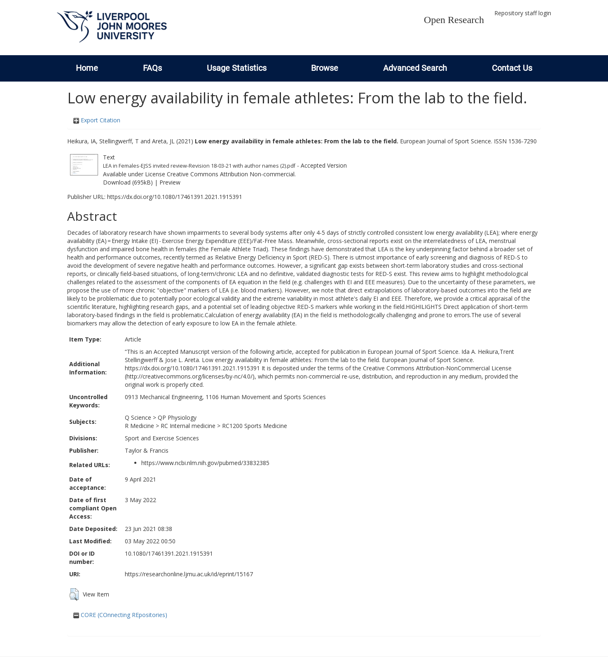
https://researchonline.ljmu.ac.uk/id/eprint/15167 (189, 574)
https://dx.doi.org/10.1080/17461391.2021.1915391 (174, 197)
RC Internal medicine (188, 426)
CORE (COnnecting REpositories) (120, 615)
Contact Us (512, 68)
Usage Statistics (237, 68)
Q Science (138, 417)
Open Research (454, 19)
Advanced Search (415, 68)
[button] (74, 594)
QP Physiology (177, 417)
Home (87, 68)
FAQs (152, 68)
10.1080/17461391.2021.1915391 (169, 553)
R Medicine (139, 426)
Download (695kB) (128, 182)
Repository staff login (522, 13)
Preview (169, 182)
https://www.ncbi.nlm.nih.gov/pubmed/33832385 (205, 463)
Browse (324, 68)
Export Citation (96, 120)
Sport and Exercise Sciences (162, 438)
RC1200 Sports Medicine (254, 426)
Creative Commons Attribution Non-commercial (231, 174)
